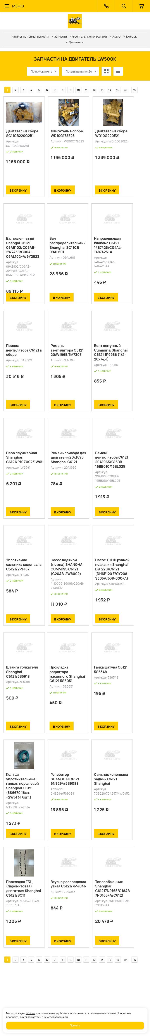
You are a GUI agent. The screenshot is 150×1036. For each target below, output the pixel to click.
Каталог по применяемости (30, 36)
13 (102, 90)
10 (78, 90)
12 (94, 90)
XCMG (116, 36)
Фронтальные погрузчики (89, 36)
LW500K (131, 36)
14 (109, 90)
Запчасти (60, 36)
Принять (75, 1025)
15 (117, 90)
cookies (30, 1013)
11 (86, 90)
